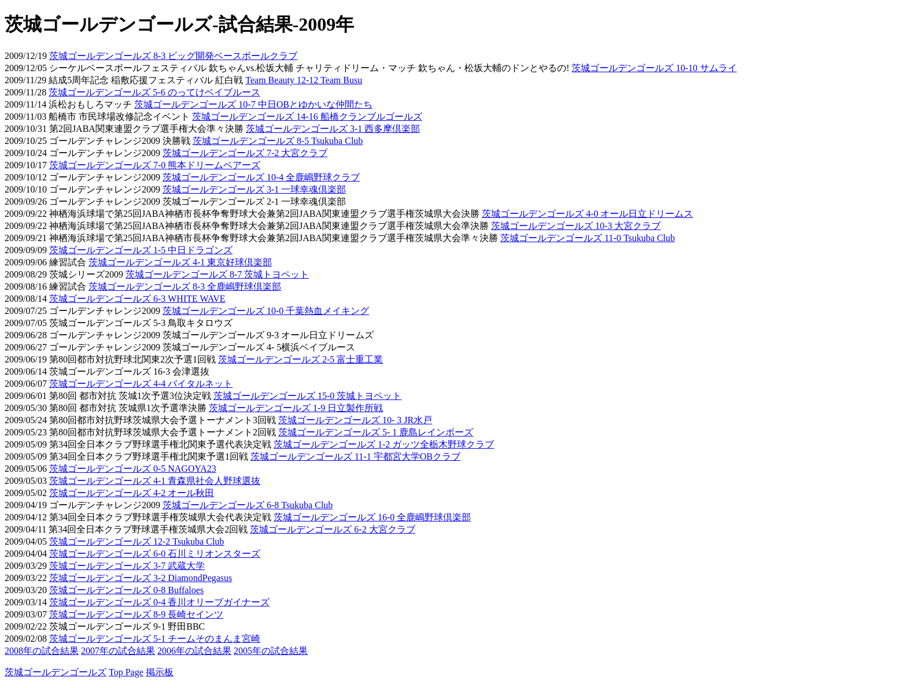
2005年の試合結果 (271, 651)
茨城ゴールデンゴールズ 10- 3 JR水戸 (355, 420)
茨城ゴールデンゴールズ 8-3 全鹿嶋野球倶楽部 (185, 286)
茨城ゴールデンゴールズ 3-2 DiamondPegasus (140, 578)
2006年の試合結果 (194, 651)
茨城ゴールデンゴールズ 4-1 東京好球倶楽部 (180, 262)
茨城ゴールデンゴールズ (55, 672)
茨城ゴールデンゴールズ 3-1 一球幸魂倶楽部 (254, 189)
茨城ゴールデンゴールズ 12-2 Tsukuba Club (136, 541)
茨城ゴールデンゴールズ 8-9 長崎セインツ (136, 614)
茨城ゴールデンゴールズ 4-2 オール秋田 (131, 493)
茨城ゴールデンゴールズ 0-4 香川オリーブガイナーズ (159, 602)
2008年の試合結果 (42, 651)
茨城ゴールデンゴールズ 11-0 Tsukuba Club (587, 238)
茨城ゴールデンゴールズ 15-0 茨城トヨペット (307, 396)
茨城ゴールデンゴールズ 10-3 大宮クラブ (576, 226)
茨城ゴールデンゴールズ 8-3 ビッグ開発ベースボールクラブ (173, 56)
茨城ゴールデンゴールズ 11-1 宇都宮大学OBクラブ (355, 456)
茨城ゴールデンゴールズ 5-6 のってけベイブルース (154, 92)
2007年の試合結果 (118, 651)
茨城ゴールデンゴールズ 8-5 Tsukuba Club (278, 141)
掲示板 (160, 672)
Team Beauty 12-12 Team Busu (303, 80)
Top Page (126, 672)
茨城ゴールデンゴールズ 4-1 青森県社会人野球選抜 (154, 481)
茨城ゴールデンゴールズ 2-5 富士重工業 (300, 359)
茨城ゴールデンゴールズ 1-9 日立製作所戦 (296, 408)
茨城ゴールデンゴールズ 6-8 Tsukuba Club (248, 505)
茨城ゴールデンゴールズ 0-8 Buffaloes (126, 590)
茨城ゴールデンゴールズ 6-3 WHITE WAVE (137, 299)
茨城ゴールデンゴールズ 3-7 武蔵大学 (127, 566)
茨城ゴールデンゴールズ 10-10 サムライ (654, 68)
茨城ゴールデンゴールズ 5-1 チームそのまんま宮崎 (154, 638)
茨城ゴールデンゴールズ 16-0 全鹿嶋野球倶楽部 (372, 517)
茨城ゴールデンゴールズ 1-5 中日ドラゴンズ (141, 250)
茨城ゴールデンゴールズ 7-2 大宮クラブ (245, 153)
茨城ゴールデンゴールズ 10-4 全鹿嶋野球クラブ (261, 177)
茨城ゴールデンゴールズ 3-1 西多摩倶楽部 (333, 129)
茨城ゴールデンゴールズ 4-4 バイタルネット (141, 384)
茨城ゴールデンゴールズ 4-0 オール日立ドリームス (587, 214)
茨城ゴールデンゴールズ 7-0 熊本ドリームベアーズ (154, 165)
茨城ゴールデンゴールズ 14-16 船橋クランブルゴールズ (307, 116)
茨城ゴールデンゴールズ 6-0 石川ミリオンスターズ (154, 553)
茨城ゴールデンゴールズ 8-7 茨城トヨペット (217, 274)
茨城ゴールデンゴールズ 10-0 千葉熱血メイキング (266, 311)
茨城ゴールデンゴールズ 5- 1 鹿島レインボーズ (375, 432)
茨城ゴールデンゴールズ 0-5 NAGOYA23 (132, 469)
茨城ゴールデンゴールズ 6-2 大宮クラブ (332, 529)
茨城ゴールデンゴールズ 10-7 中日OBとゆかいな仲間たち (253, 104)
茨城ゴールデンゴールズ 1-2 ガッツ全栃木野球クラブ (384, 444)
